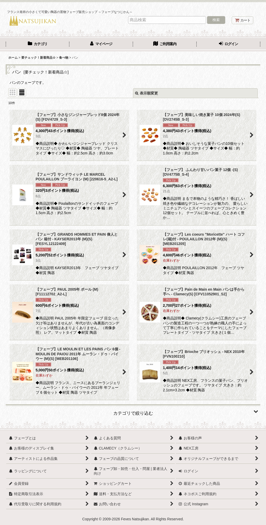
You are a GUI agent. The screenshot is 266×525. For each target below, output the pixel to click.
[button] (133, 411)
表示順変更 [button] (146, 93)
